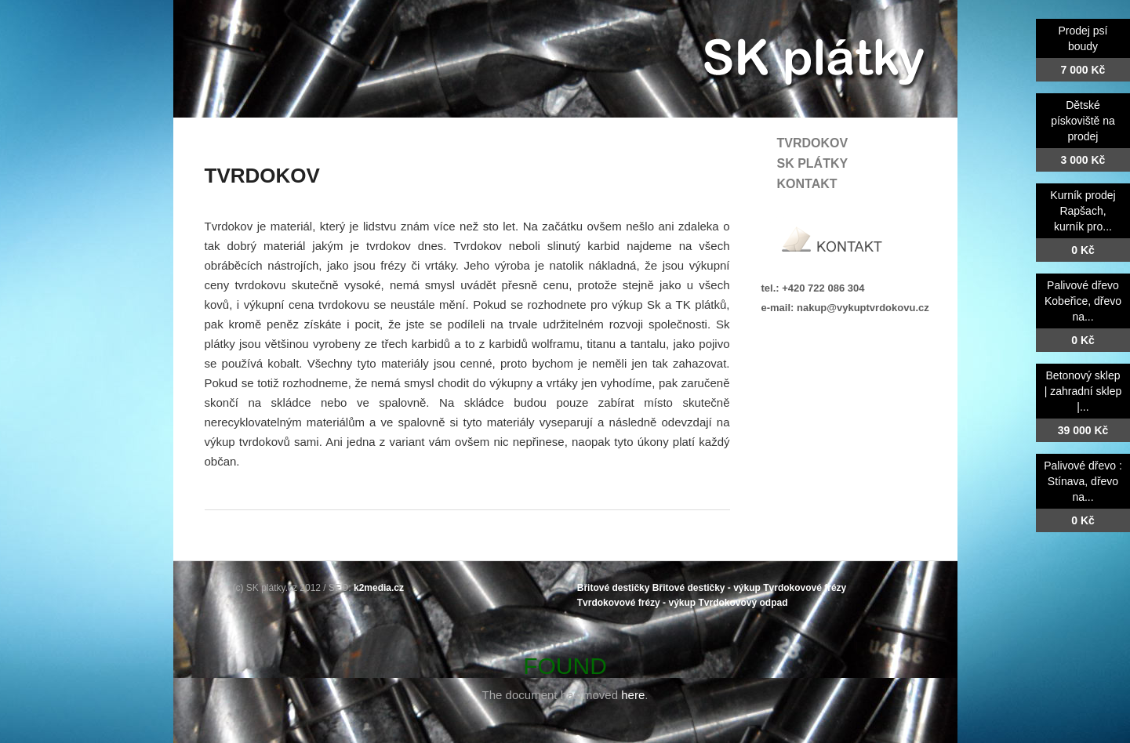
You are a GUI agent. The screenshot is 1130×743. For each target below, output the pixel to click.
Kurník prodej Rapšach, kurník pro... (1082, 211)
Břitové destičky (613, 587)
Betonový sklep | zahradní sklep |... (1083, 391)
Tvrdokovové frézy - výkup (636, 602)
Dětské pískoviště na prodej (1083, 121)
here (633, 694)
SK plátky (812, 163)
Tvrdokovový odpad (742, 602)
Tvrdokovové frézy (804, 587)
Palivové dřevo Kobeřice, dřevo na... (1083, 301)
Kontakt (807, 183)
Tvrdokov (812, 143)
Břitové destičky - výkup (706, 587)
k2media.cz (379, 587)
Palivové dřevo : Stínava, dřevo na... (1083, 481)
